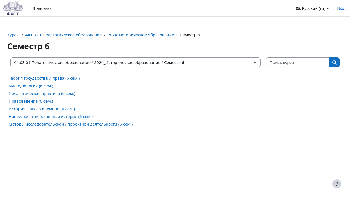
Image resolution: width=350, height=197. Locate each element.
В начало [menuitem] (42, 8)
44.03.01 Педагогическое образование (75, 34)
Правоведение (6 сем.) (43, 101)
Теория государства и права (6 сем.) (56, 78)
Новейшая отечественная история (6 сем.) (63, 116)
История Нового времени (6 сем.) (54, 108)
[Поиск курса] (288, 62)
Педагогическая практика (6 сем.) (54, 93)
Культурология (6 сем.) (43, 85)
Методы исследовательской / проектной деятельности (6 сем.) (83, 124)
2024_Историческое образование (153, 34)
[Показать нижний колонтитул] (336, 183)
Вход (342, 8)
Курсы (25, 34)
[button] (312, 8)
